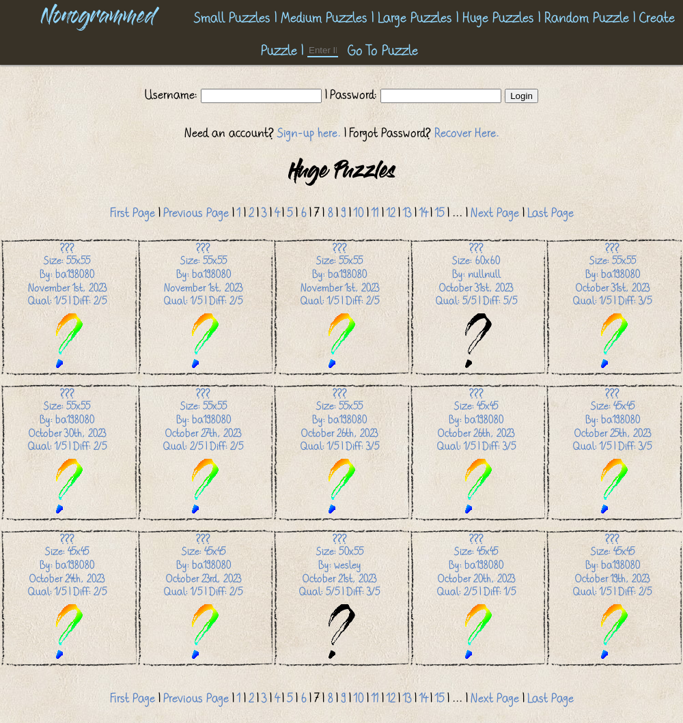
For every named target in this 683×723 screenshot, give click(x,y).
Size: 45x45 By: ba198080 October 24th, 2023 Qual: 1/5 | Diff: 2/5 (67, 597)
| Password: (351, 95)
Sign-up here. (309, 133)
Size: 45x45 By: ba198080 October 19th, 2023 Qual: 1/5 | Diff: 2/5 (612, 597)
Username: (173, 95)
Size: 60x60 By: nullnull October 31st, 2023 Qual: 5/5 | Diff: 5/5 (476, 306)
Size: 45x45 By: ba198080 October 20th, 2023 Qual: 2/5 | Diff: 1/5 (476, 597)
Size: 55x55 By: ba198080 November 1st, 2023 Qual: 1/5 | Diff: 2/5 (67, 306)
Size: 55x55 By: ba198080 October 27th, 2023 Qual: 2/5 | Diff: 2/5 (203, 452)
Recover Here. (466, 133)
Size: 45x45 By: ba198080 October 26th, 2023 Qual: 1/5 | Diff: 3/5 (476, 452)
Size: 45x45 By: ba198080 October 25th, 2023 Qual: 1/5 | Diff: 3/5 (612, 452)
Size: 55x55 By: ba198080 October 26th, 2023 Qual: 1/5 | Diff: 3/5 (340, 452)
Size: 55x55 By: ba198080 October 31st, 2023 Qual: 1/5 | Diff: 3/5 (612, 306)
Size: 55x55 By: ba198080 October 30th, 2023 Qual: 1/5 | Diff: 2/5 (67, 452)
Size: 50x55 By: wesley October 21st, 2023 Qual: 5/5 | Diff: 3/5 (339, 597)
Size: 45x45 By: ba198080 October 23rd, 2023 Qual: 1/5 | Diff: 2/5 (203, 597)
